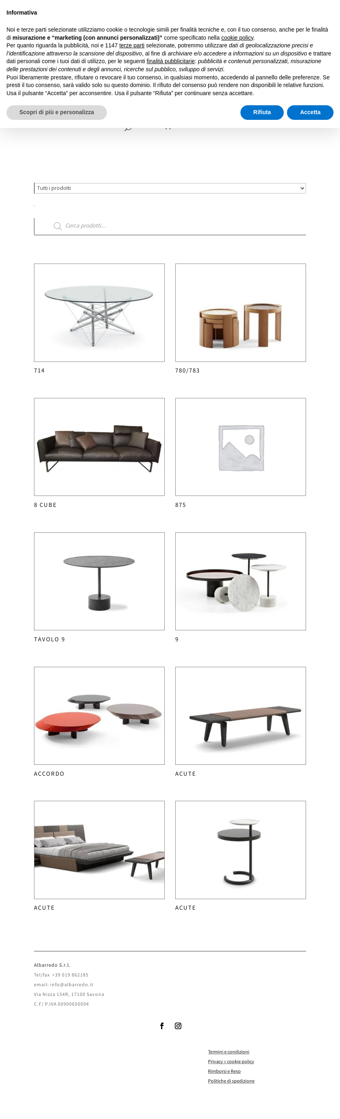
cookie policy (240, 1062)
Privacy (215, 1062)
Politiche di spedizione (231, 1081)
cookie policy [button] (237, 37)
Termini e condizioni (228, 1052)
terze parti (131, 45)
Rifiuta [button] (262, 112)
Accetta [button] (310, 112)
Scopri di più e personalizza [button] (56, 112)
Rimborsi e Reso (224, 1071)
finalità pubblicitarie (171, 61)
